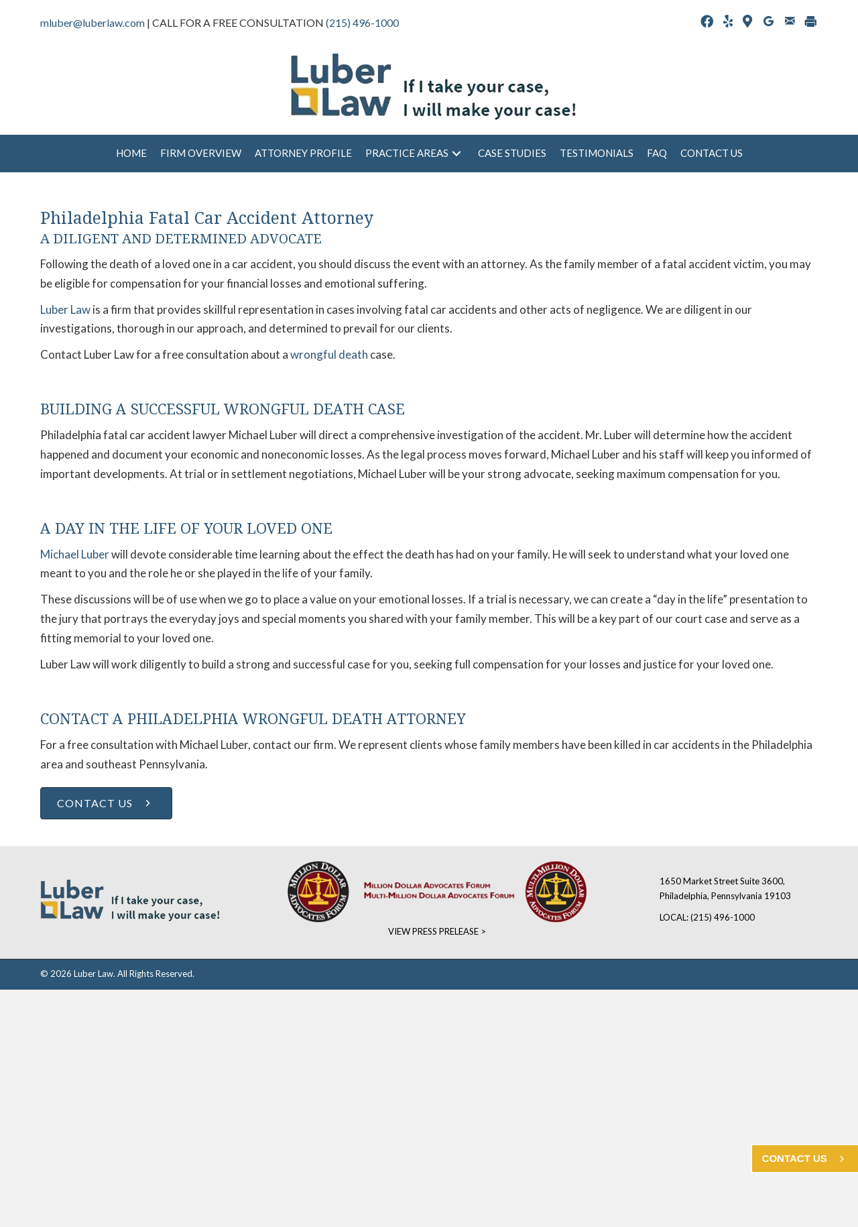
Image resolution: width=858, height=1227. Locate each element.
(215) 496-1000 (362, 22)
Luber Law (65, 309)
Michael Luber (74, 554)
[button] (456, 154)
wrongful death (329, 354)
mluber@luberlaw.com (92, 22)
